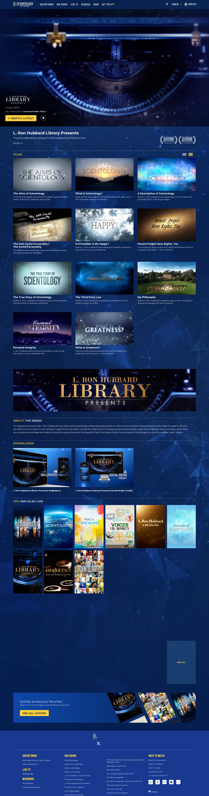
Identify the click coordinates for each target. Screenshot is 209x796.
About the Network (30, 762)
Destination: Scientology (74, 762)
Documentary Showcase (74, 792)
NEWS (96, 4)
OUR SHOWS (62, 4)
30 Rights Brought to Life (116, 794)
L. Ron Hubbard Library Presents (77, 781)
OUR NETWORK (47, 4)
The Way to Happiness (114, 775)
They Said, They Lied (114, 787)
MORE (18, 143)
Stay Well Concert (113, 767)
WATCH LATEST (21, 118)
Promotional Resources (31, 785)
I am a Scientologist (72, 789)
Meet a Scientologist (72, 766)
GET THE (108, 4)
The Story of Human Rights (117, 790)
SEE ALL (181, 662)
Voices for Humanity (72, 769)
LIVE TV (74, 4)
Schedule (28, 771)
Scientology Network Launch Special (37, 758)
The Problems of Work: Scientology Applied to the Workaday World (125, 759)
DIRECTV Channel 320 (157, 758)
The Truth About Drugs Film (117, 783)
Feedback (154, 790)
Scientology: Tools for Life (116, 764)
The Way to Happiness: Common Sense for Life (124, 779)
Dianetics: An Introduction (75, 785)
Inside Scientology (71, 758)
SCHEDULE (86, 4)
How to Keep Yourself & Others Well (119, 771)
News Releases (28, 781)
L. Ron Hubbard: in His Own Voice (77, 773)
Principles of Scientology (74, 777)
